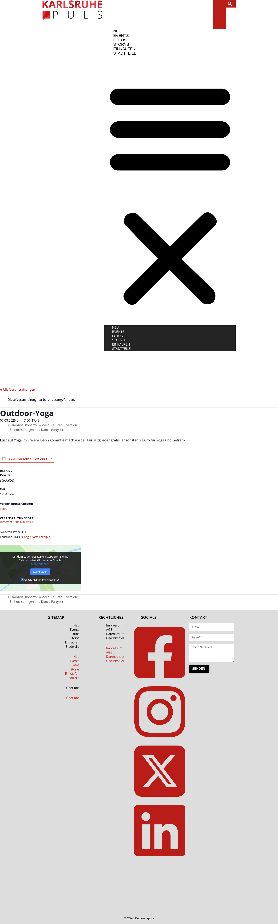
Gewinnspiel (115, 638)
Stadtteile (124, 53)
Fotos (117, 336)
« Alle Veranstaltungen (17, 389)
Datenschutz (115, 634)
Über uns (72, 688)
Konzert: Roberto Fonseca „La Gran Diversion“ (44, 425)
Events (118, 331)
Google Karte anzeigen (36, 537)
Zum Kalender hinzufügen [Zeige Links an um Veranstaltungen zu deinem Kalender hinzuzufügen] (28, 458)
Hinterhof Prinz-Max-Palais (17, 522)
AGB (109, 629)
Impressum (114, 625)
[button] (230, 4)
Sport (3, 509)
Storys (118, 340)
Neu (115, 327)
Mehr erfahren (40, 564)
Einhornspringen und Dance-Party (35, 430)
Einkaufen (121, 344)
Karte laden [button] (40, 571)
